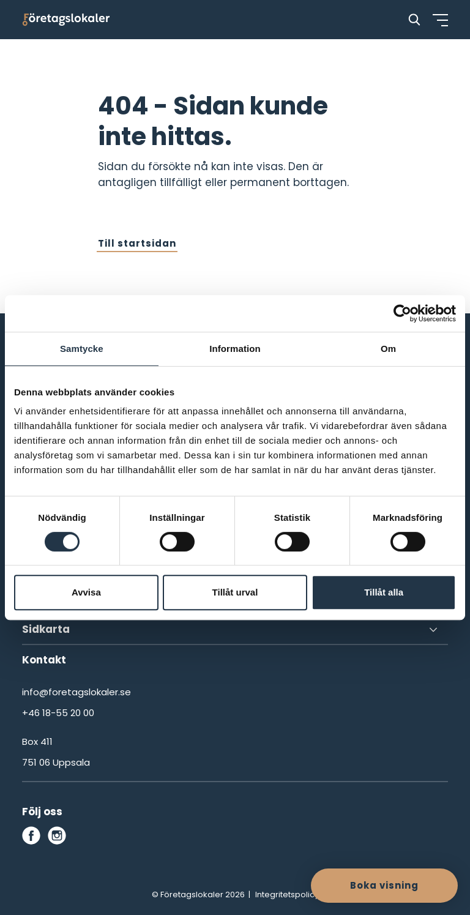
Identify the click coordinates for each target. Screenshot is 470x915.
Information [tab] (235, 348)
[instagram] (57, 835)
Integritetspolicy (287, 894)
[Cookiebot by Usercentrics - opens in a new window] (402, 313)
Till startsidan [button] (137, 243)
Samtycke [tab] (81, 348)
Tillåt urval (235, 592)
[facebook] (31, 835)
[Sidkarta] (235, 629)
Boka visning (384, 885)
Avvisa (86, 592)
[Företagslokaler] (66, 19)
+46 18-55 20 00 (58, 712)
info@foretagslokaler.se (76, 691)
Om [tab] (388, 348)
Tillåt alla (383, 592)
